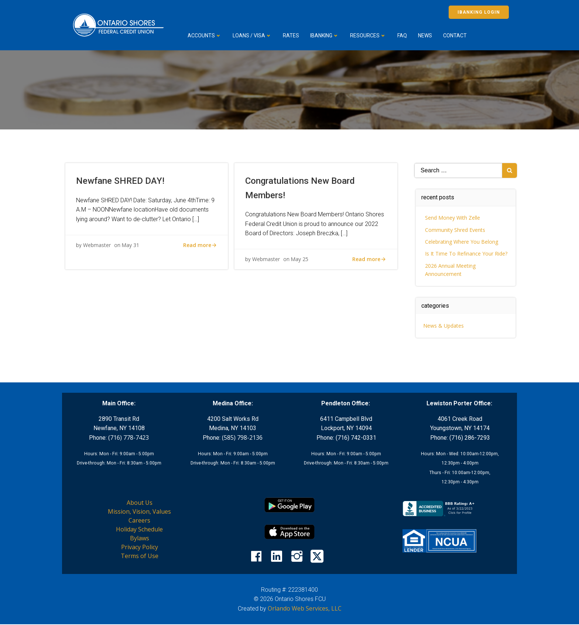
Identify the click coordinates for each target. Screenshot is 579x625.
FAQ (403, 35)
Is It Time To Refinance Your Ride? (466, 253)
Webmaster (97, 246)
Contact (456, 35)
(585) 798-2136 (242, 438)
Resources (369, 35)
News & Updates (444, 325)
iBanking (325, 35)
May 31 (131, 246)
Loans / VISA (253, 35)
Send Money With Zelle (452, 217)
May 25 (300, 260)
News (426, 35)
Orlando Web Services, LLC (305, 609)
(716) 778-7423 (128, 438)
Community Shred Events (455, 229)
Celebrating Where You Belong (462, 241)
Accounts (206, 35)
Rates (292, 35)
